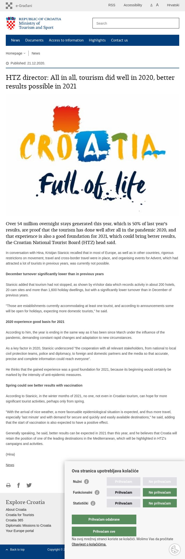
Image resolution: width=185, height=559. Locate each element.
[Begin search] (174, 23)
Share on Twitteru (29, 485)
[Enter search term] (130, 23)
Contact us (119, 40)
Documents (34, 40)
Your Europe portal (20, 531)
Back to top (17, 549)
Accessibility (133, 5)
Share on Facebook (18, 485)
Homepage (14, 53)
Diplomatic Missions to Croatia (28, 525)
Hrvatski (173, 5)
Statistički (80, 513)
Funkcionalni (82, 502)
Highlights (97, 40)
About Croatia (16, 509)
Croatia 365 (14, 520)
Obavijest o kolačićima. (89, 544)
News (15, 40)
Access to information (66, 40)
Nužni (77, 491)
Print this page (8, 485)
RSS (111, 5)
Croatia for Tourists (20, 515)
